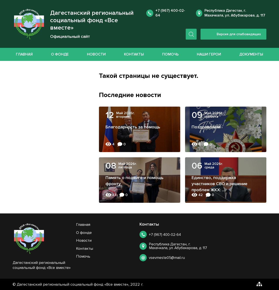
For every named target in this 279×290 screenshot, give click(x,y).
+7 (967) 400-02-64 (165, 234)
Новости (96, 54)
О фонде (60, 54)
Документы (251, 54)
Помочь (170, 54)
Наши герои (209, 54)
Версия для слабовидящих (239, 34)
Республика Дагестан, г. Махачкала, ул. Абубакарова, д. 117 (234, 13)
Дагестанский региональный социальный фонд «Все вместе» (92, 20)
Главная (24, 54)
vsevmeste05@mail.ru (167, 258)
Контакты (134, 54)
